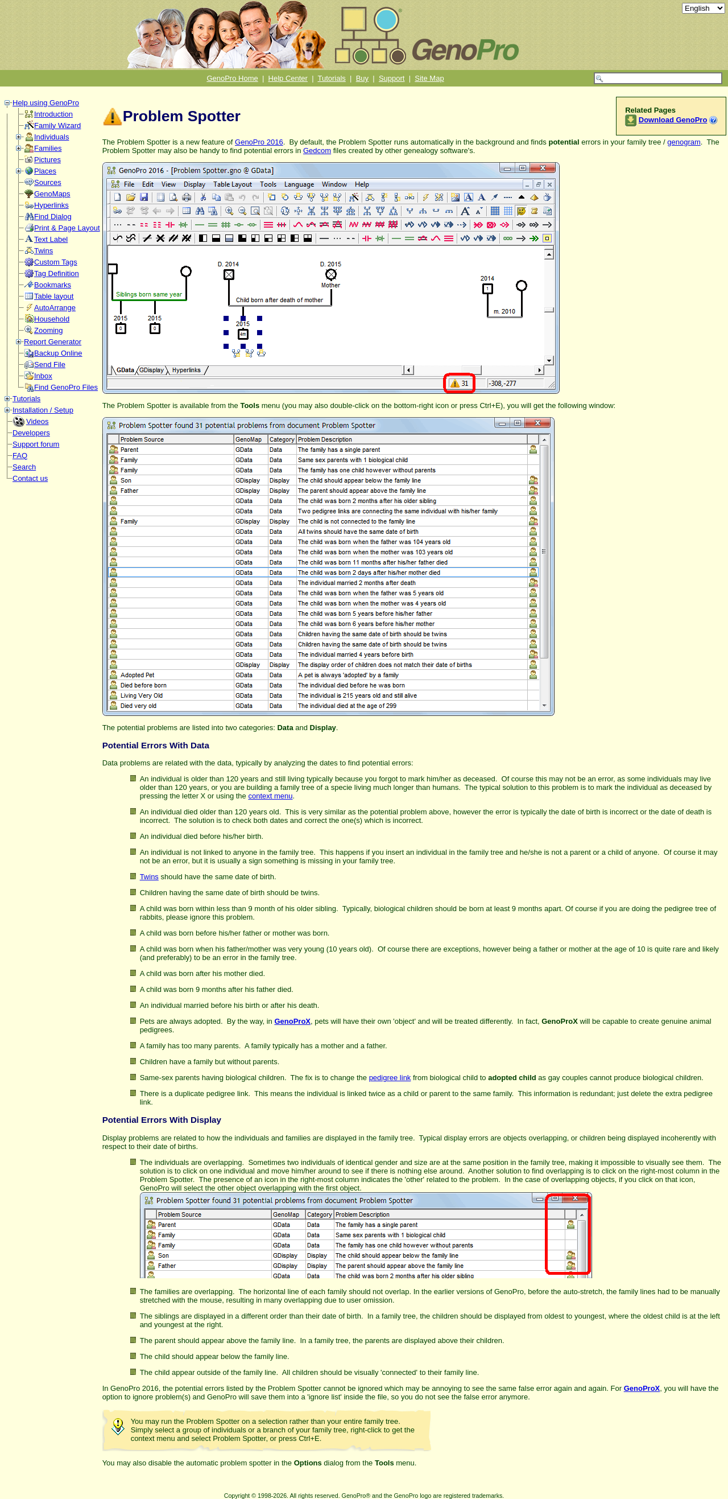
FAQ (20, 455)
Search (24, 467)
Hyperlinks (51, 205)
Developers (31, 433)
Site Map (429, 78)
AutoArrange (55, 307)
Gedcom (317, 150)
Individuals (51, 137)
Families (47, 148)
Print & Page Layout (67, 228)
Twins (43, 250)
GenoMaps (52, 194)
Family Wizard (57, 125)
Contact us (30, 478)
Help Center (288, 78)
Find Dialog (53, 216)
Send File (49, 364)
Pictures (47, 159)
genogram (684, 142)
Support (392, 78)
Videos (37, 421)
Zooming (48, 330)
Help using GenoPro (46, 102)
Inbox (43, 376)
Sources (47, 182)
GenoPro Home (232, 78)
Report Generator (52, 341)
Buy (362, 78)
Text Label (51, 239)
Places (45, 171)
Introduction (53, 114)
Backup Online (58, 353)
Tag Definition (56, 273)
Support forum (36, 444)
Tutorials (332, 78)
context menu (270, 796)
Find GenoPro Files (66, 387)
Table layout (53, 296)
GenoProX (292, 1021)
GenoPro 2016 (259, 142)
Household (51, 319)
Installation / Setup (43, 410)
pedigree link (390, 1077)
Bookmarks (52, 285)
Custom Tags (55, 262)
